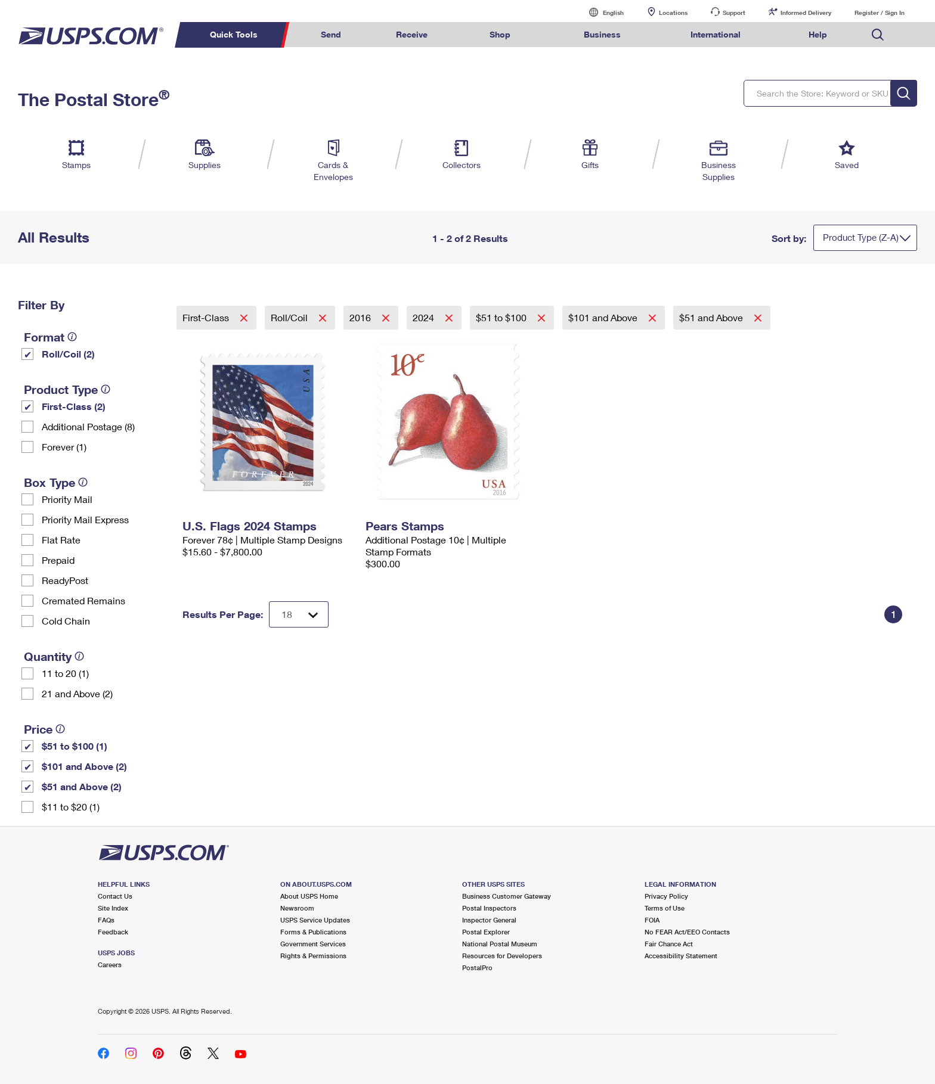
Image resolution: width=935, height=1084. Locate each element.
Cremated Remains (83, 600)
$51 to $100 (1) (74, 745)
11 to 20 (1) (65, 673)
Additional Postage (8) (88, 426)
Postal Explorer (486, 932)
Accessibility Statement (681, 955)
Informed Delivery (806, 12)
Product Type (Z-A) (861, 237)
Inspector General (489, 920)
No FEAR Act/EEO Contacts (687, 932)
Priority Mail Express (85, 519)
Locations (673, 12)
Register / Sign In (879, 12)
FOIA (652, 920)
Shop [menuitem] (500, 34)
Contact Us (115, 896)
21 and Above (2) (77, 693)
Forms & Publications (313, 932)
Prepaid (58, 560)
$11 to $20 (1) (71, 806)
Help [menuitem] (818, 34)
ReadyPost (65, 580)
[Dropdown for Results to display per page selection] (299, 614)
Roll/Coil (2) (68, 353)
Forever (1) (64, 446)
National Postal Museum (499, 944)
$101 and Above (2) (84, 766)
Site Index (113, 908)
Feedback (113, 932)
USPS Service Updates (315, 920)
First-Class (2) (74, 406)
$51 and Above (712, 317)
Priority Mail (67, 499)
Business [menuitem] (602, 34)
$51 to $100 (502, 317)
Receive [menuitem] (412, 34)
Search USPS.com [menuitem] (878, 35)
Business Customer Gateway (506, 896)
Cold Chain (66, 620)
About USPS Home (309, 896)
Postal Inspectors (489, 908)
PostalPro (477, 967)
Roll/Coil (290, 317)
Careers (110, 964)
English (601, 12)
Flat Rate (61, 539)
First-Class (206, 317)
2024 (424, 317)
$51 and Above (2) (82, 786)
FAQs (106, 920)
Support (734, 12)
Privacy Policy (666, 896)
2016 (361, 317)
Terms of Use (665, 908)
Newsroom (297, 908)
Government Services (313, 944)
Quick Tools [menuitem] (234, 34)
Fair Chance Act (669, 944)
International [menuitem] (716, 34)
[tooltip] (72, 336)
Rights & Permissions (313, 955)
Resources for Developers (502, 955)
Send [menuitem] (331, 34)
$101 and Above (604, 317)
